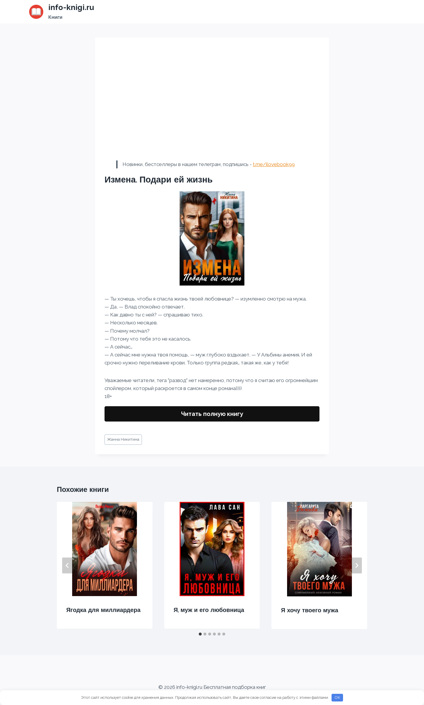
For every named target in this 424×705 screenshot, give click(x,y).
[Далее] (356, 565)
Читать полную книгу (212, 413)
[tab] (200, 634)
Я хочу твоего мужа (309, 610)
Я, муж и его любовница (209, 609)
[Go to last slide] (67, 565)
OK (337, 697)
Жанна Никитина (123, 439)
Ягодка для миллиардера (103, 609)
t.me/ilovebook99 (274, 164)
